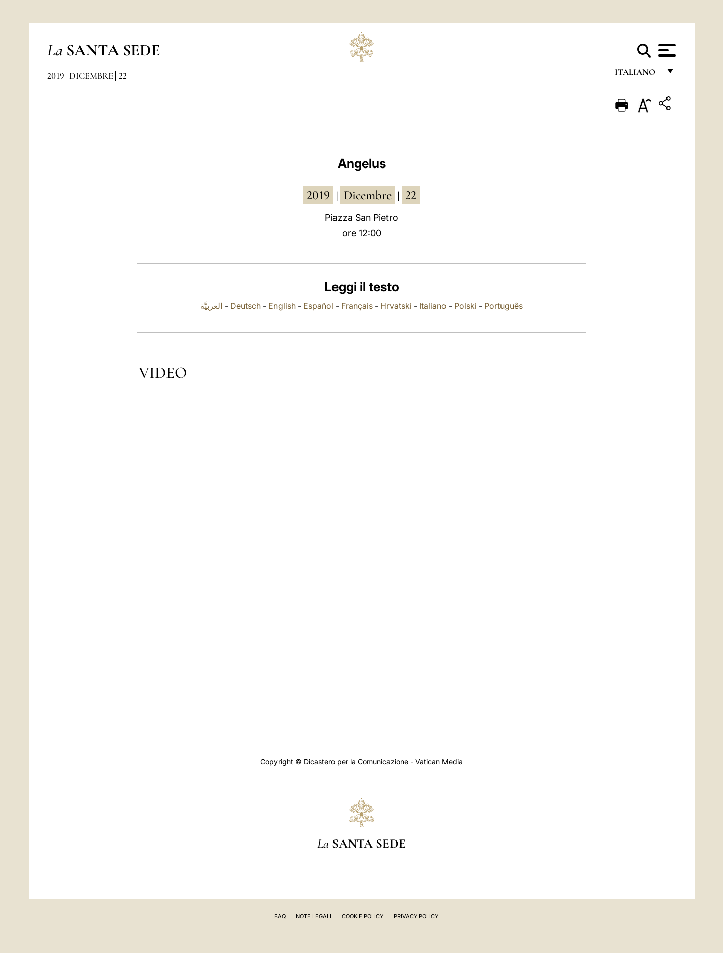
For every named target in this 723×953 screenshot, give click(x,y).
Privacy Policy (416, 916)
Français (357, 306)
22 (123, 75)
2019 (55, 75)
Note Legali (313, 916)
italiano (637, 74)
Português (503, 306)
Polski (465, 306)
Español (318, 306)
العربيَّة (211, 306)
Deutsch (245, 306)
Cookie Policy (362, 916)
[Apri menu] (666, 50)
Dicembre (91, 75)
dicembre (368, 195)
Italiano (433, 306)
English (282, 306)
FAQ (280, 916)
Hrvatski (396, 306)
